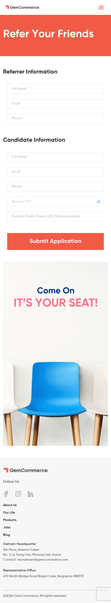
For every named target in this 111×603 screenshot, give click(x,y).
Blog (6, 535)
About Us (10, 505)
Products (9, 520)
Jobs (6, 527)
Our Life (9, 512)
